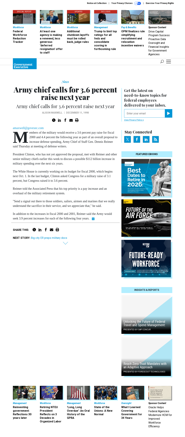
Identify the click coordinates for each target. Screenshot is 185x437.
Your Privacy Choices (126, 3)
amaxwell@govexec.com (28, 128)
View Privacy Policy (134, 120)
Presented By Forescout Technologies (144, 372)
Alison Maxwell (52, 112)
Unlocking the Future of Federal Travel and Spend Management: (144, 323)
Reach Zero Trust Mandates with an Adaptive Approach (145, 365)
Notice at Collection (96, 3)
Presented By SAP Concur (137, 329)
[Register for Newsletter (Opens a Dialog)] (168, 113)
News (65, 82)
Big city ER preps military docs (49, 237)
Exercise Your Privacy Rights (160, 3)
